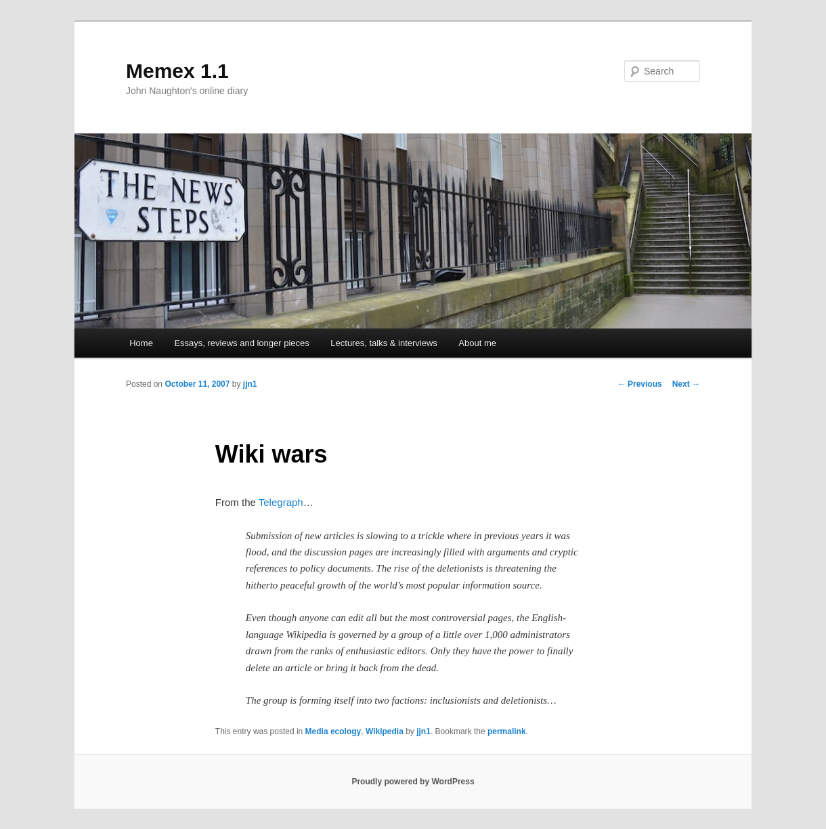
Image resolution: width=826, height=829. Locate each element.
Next (686, 384)
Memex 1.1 (177, 71)
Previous (639, 384)
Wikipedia (385, 731)
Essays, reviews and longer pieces (241, 343)
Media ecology (333, 731)
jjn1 (250, 384)
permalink (506, 731)
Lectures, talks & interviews (383, 343)
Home (141, 343)
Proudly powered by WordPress (412, 781)
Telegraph (281, 502)
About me (477, 343)
